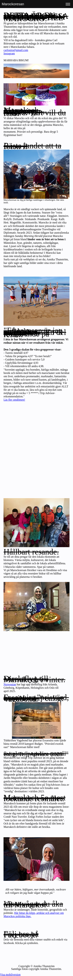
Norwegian (10, 684)
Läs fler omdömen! (14, 399)
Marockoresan (13, 4)
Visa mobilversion (10, 974)
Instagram (9, 53)
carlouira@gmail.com (16, 50)
